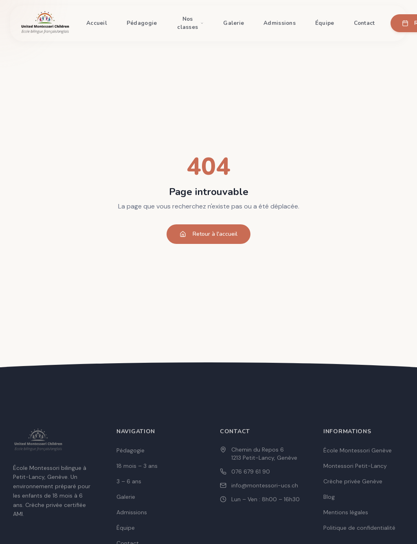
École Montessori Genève (357, 450)
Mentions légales (345, 512)
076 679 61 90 (250, 471)
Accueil (96, 23)
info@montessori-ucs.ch (264, 485)
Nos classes (190, 23)
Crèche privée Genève (352, 481)
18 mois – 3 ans (137, 465)
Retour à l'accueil (208, 234)
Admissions (279, 23)
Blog (329, 496)
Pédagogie (142, 23)
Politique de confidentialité (359, 527)
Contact (364, 23)
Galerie (233, 23)
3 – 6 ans (128, 481)
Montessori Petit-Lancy (355, 465)
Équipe (324, 23)
